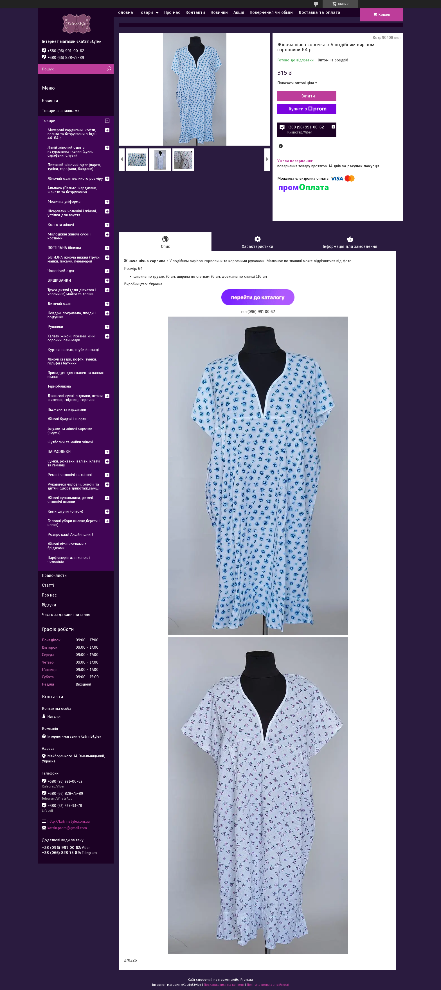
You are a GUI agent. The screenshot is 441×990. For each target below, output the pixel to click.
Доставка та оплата (319, 12)
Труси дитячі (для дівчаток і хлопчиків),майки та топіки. (72, 292)
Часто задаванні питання (66, 614)
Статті (48, 585)
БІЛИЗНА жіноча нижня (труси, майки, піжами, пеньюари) (74, 259)
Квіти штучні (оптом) (65, 511)
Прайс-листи (54, 575)
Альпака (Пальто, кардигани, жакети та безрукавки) (72, 190)
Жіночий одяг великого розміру (75, 178)
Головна (124, 12)
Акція (238, 12)
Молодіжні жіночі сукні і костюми (69, 236)
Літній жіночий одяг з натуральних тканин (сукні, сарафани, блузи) (70, 151)
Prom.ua (246, 980)
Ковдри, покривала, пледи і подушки (72, 315)
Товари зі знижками (61, 110)
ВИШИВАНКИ (59, 280)
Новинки (219, 12)
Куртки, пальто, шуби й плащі (73, 349)
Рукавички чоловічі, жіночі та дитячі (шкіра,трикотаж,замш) (74, 486)
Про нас (172, 12)
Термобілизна (59, 386)
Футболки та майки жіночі (70, 442)
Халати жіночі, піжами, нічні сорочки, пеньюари (71, 338)
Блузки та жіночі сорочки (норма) (70, 430)
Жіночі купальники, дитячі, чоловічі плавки (71, 499)
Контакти (195, 12)
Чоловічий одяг (61, 270)
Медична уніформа (64, 201)
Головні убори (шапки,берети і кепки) (74, 523)
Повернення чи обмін (271, 12)
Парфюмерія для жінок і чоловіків (69, 559)
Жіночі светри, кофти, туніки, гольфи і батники (72, 361)
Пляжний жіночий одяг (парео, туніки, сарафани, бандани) (74, 167)
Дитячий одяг (59, 303)
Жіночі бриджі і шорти (67, 419)
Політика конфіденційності (268, 985)
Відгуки (49, 605)
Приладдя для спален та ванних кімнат (76, 374)
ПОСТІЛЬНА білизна (64, 247)
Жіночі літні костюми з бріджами (67, 546)
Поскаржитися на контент (224, 985)
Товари (146, 12)
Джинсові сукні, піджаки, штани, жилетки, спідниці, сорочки (76, 397)
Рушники (55, 326)
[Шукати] (109, 69)
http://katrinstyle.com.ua (69, 821)
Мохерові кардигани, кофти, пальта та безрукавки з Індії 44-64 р (72, 134)
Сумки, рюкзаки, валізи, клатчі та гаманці (74, 463)
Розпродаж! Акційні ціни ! (70, 534)
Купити (307, 96)
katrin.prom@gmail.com (67, 828)
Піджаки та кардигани (67, 409)
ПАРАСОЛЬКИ (59, 451)
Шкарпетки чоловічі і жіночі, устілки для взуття (72, 213)
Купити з (308, 109)
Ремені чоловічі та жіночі (70, 474)
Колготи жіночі (61, 224)
